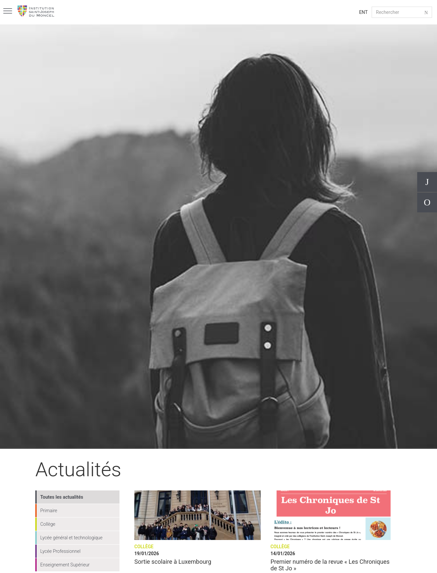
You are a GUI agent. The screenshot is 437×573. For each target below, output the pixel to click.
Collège (47, 524)
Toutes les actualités (61, 497)
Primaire (48, 510)
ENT (363, 12)
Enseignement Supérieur (65, 564)
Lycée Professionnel (60, 551)
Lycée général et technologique (71, 537)
